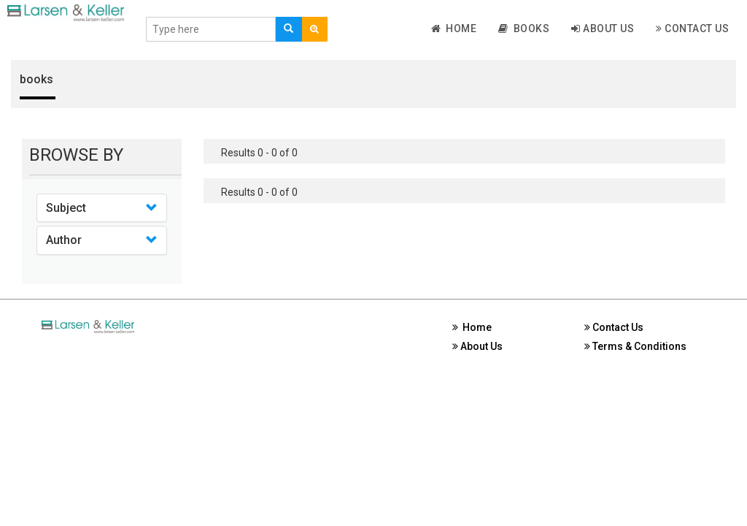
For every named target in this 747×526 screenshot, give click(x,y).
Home (454, 28)
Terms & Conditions (635, 346)
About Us (602, 28)
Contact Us (692, 28)
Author (64, 240)
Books (523, 28)
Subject (66, 208)
